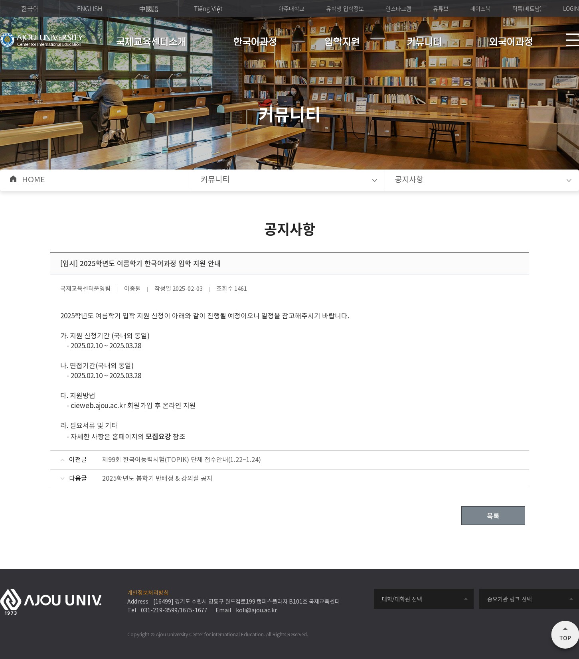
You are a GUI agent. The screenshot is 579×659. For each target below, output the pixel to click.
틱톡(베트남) (526, 8)
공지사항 (409, 180)
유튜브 (441, 8)
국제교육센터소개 (151, 42)
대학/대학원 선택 (402, 599)
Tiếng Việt (208, 8)
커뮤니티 (424, 42)
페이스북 (480, 8)
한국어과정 (255, 42)
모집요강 (158, 436)
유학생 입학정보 (345, 8)
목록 (493, 516)
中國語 (148, 8)
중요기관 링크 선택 (509, 599)
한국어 (30, 8)
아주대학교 (291, 8)
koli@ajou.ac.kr (256, 611)
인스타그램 (398, 8)
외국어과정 (511, 42)
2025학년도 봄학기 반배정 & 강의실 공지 (157, 478)
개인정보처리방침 (148, 593)
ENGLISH (89, 8)
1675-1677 (193, 611)
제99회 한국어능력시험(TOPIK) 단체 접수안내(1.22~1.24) (181, 460)
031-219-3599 (159, 611)
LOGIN (571, 8)
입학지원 (342, 42)
